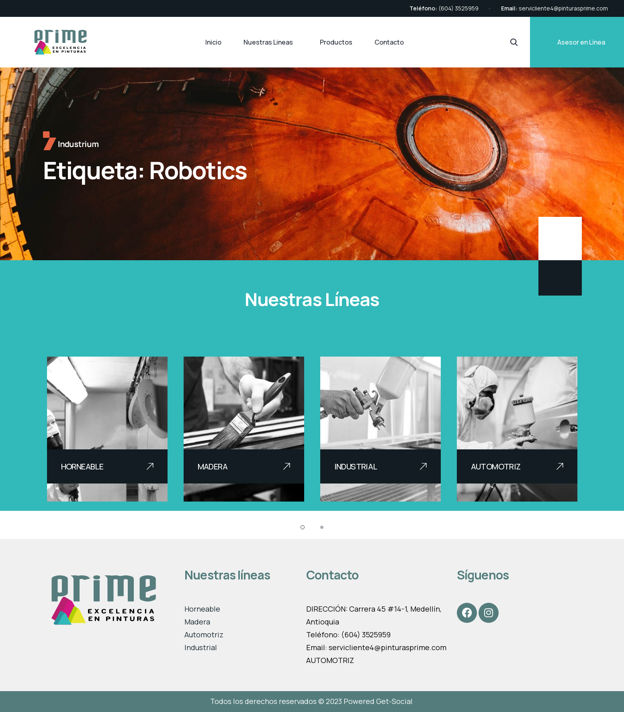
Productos (336, 42)
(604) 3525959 (458, 8)
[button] (302, 527)
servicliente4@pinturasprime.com (563, 8)
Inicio (213, 42)
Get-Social (395, 701)
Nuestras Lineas (268, 42)
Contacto (389, 42)
